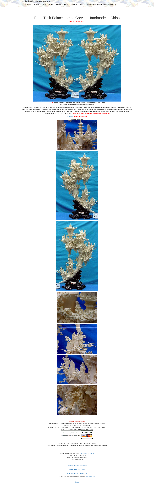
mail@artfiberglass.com (88, 453)
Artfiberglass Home (90, 476)
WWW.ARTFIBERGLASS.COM (77, 465)
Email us (70, 116)
